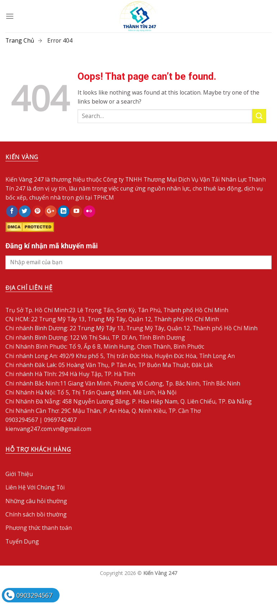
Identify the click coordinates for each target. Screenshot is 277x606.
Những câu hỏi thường (36, 501)
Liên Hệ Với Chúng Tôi (35, 487)
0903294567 (34, 595)
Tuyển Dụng (22, 541)
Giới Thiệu (19, 474)
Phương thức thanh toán (38, 528)
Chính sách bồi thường (36, 514)
